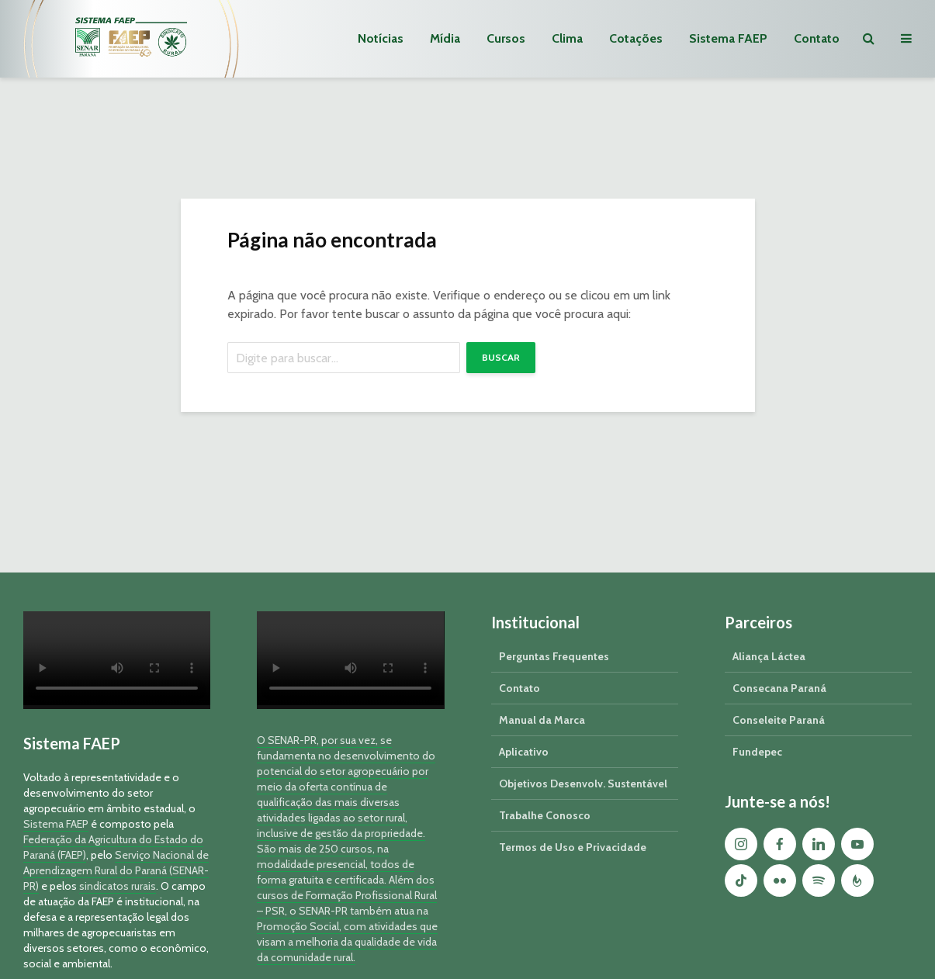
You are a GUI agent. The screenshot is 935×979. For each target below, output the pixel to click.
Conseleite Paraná (778, 720)
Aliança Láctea (768, 656)
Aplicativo (524, 752)
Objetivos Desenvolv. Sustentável (583, 783)
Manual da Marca (542, 720)
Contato (817, 38)
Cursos (506, 38)
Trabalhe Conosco (544, 815)
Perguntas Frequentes (554, 656)
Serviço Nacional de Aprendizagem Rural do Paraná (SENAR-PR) (116, 870)
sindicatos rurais (117, 886)
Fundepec (757, 752)
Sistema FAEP (728, 38)
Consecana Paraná (779, 688)
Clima (567, 38)
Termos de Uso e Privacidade (572, 847)
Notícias (380, 38)
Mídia (445, 38)
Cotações (636, 38)
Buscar (501, 357)
